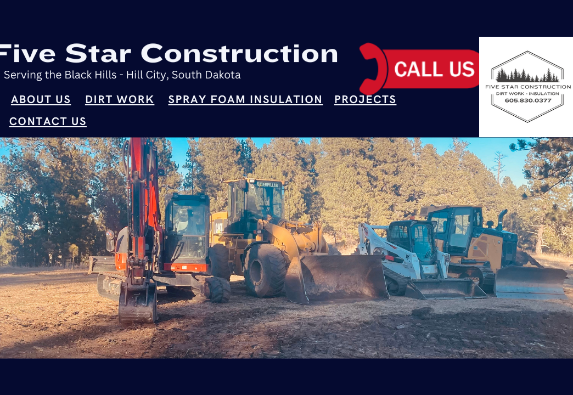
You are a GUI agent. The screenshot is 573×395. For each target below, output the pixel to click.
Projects (365, 100)
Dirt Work (119, 100)
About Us (41, 100)
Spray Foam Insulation (245, 100)
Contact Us (48, 122)
